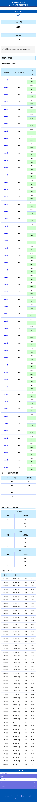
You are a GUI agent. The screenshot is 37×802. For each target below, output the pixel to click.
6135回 (6, 167)
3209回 (6, 292)
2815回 (6, 321)
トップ (18, 8)
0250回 (6, 467)
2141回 (6, 379)
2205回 (6, 372)
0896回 (6, 438)
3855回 (6, 255)
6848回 (6, 87)
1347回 (6, 409)
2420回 (6, 343)
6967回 (6, 80)
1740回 (6, 394)
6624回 (6, 109)
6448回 (6, 145)
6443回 (6, 153)
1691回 (6, 401)
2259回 (6, 357)
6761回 (6, 102)
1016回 (6, 430)
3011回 (6, 299)
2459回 (6, 335)
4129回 (6, 248)
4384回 (6, 226)
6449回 (6, 138)
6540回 (6, 116)
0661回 (6, 445)
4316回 (6, 233)
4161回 (6, 240)
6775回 (6, 94)
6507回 (6, 124)
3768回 (6, 262)
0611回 (6, 452)
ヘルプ (2, 786)
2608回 (6, 328)
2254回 (6, 365)
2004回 (6, 387)
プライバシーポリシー (16, 796)
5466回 (6, 182)
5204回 (6, 197)
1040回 (6, 423)
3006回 (6, 306)
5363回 (6, 189)
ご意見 (29, 796)
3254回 (6, 284)
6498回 (6, 131)
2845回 (6, 314)
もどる (18, 15)
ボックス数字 (18, 11)
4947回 (6, 204)
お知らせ (7, 796)
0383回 (6, 460)
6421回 (6, 160)
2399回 (6, 350)
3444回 (6, 277)
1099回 (6, 416)
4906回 (6, 211)
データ (2, 782)
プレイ (2, 776)
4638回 (6, 219)
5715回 (6, 175)
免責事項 (24, 796)
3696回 (6, 270)
